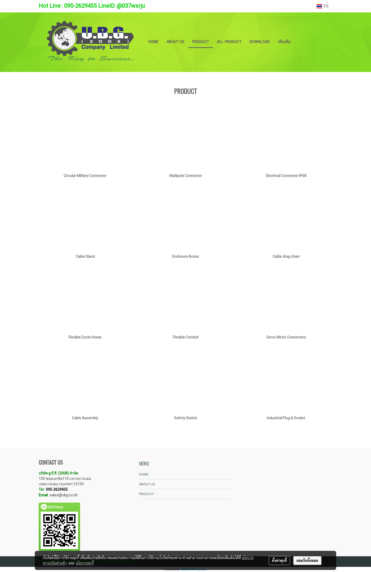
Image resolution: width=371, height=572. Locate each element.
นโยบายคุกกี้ (85, 563)
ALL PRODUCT (229, 41)
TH (322, 6)
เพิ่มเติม (284, 41)
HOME (153, 41)
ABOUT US (175, 41)
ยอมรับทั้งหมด (307, 560)
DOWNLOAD (259, 41)
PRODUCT (200, 41)
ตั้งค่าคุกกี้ (279, 560)
